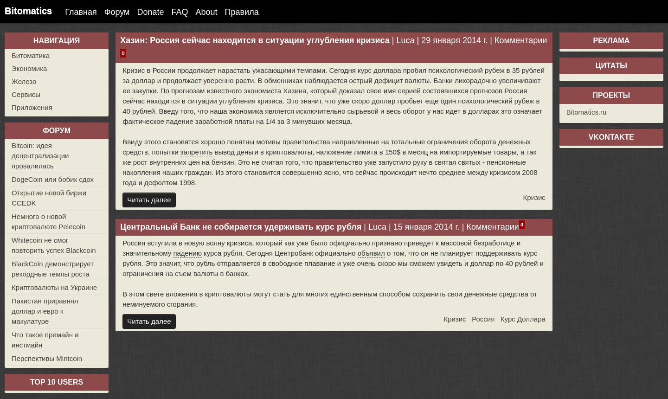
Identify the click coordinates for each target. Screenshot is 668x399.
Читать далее (149, 200)
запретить (196, 152)
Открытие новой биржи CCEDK (49, 198)
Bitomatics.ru (586, 112)
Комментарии (521, 40)
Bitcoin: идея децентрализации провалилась (40, 156)
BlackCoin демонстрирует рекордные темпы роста (53, 269)
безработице (494, 243)
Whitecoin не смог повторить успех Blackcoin (54, 245)
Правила (242, 12)
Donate (150, 12)
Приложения (32, 107)
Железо (24, 81)
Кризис (534, 197)
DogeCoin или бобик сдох (53, 179)
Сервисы (26, 94)
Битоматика (31, 55)
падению (187, 253)
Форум (117, 12)
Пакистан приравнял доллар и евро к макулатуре (45, 311)
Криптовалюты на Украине (54, 287)
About (207, 12)
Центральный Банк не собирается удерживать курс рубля (240, 227)
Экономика (29, 68)
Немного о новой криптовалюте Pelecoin (48, 221)
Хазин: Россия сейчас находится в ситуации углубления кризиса (255, 40)
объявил (371, 253)
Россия (483, 319)
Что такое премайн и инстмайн (45, 340)
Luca (406, 40)
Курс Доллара (523, 319)
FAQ (180, 12)
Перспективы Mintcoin (47, 358)
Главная (81, 12)
